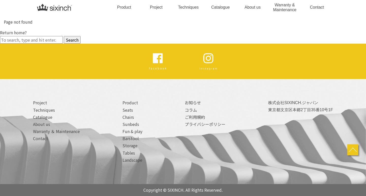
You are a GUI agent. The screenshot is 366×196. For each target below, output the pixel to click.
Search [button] (72, 40)
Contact (317, 7)
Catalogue (220, 7)
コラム (191, 110)
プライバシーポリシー (205, 124)
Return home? (13, 32)
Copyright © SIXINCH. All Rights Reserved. (183, 190)
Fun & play (132, 131)
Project (156, 7)
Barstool (131, 138)
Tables (129, 153)
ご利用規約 (195, 117)
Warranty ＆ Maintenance (56, 131)
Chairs (128, 117)
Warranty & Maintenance (285, 7)
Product (124, 7)
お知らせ (193, 103)
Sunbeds (131, 124)
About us (253, 7)
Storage (130, 145)
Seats (128, 110)
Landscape (132, 160)
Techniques (188, 7)
